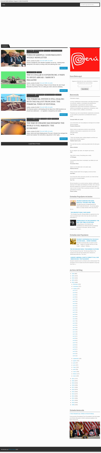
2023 (73, 280)
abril (74, 369)
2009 (73, 404)
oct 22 (74, 310)
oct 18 (74, 318)
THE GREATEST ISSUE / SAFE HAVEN (80, 212)
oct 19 (74, 316)
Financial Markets (40, 94)
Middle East (37, 118)
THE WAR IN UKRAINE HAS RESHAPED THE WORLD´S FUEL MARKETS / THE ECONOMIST (45, 125)
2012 (73, 398)
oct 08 (74, 340)
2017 (73, 387)
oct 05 (74, 347)
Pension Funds (47, 50)
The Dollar (39, 72)
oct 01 (74, 355)
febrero (75, 373)
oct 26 (74, 301)
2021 (73, 378)
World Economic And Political (32, 52)
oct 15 (74, 325)
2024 (73, 278)
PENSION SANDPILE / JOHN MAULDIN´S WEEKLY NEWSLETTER (44, 56)
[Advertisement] (34, 161)
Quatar (49, 118)
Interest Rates (30, 50)
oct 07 (74, 342)
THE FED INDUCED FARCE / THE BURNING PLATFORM (84, 249)
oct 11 (74, 334)
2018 (73, 385)
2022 (73, 282)
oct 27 (74, 299)
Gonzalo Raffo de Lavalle (46, 60)
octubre (75, 288)
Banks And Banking (31, 94)
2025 (73, 275)
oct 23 (74, 307)
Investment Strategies (38, 50)
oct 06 (74, 344)
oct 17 (74, 321)
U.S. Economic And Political (56, 50)
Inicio (3, 4)
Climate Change (30, 118)
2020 (73, 380)
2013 (73, 396)
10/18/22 (4, 46)
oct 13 (74, 329)
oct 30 (74, 292)
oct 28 (74, 297)
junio (74, 365)
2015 (73, 391)
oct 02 (74, 353)
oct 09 (74, 338)
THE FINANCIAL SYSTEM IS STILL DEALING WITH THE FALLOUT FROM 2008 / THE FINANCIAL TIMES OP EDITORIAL (45, 101)
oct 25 (74, 303)
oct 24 (74, 305)
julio (74, 362)
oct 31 (74, 290)
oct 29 (74, 294)
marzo (75, 371)
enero (74, 376)
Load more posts (34, 144)
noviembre (76, 286)
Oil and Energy (43, 118)
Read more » (63, 68)
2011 (73, 400)
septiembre (76, 358)
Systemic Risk (58, 94)
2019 (73, 383)
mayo (74, 367)
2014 (73, 393)
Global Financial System (49, 94)
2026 (73, 273)
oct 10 (74, 336)
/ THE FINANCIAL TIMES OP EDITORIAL (82, 413)
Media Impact (12, 449)
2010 (73, 402)
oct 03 (74, 351)
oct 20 (74, 314)
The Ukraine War (55, 118)
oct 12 (74, 331)
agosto (75, 360)
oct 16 (74, 323)
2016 (73, 389)
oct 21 (74, 312)
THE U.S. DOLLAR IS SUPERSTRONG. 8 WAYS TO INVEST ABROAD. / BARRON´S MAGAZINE (46, 77)
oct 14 (74, 327)
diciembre (75, 284)
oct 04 (74, 349)
